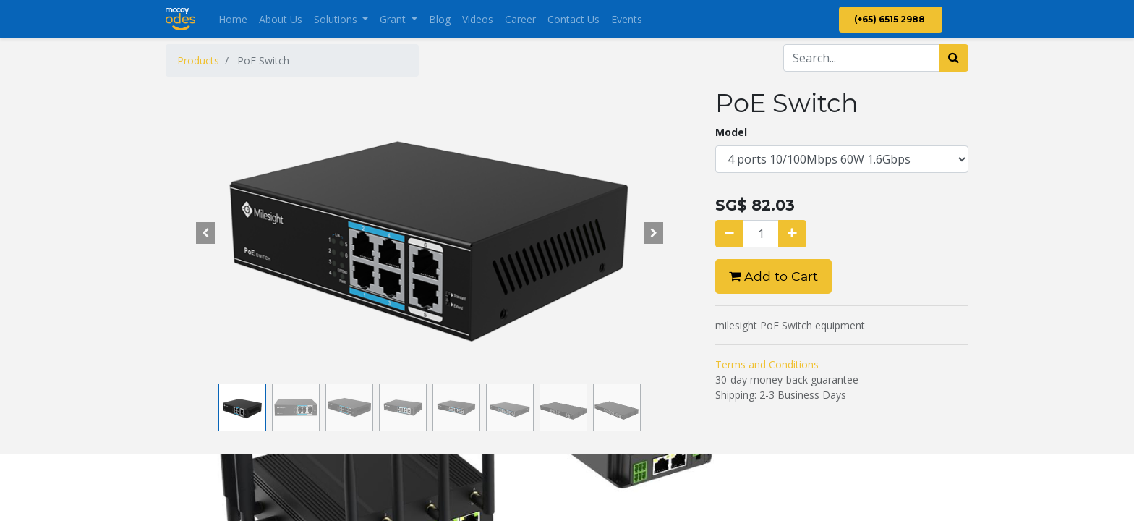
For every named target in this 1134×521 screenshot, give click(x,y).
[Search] (953, 58)
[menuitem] (233, 19)
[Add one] (792, 233)
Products (198, 60)
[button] (205, 233)
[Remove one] (729, 233)
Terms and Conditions (767, 364)
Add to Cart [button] (773, 276)
